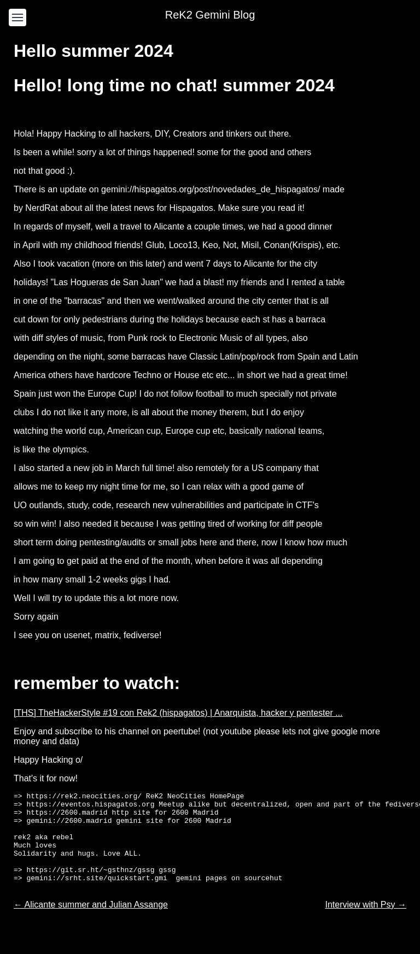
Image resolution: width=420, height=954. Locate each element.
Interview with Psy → (365, 922)
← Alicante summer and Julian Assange (91, 922)
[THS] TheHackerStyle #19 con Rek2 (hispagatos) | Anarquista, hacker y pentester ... (178, 712)
